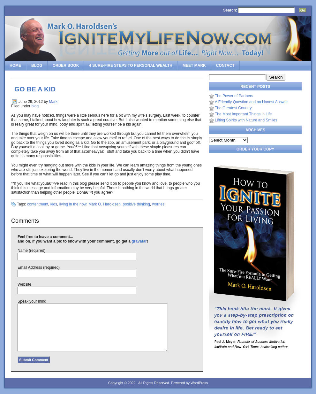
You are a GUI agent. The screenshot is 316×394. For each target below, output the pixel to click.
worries (158, 204)
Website (24, 284)
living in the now (73, 204)
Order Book (66, 65)
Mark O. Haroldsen (104, 204)
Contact (225, 65)
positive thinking (136, 204)
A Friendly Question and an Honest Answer (251, 102)
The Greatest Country (233, 108)
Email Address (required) (39, 267)
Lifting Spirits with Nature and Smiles (246, 120)
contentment (37, 204)
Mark (53, 101)
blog (35, 106)
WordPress (199, 383)
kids (53, 204)
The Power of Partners (234, 96)
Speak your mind (32, 301)
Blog (36, 65)
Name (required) (31, 250)
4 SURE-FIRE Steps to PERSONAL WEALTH (130, 65)
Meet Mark (194, 65)
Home (15, 65)
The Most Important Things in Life (243, 114)
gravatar (139, 241)
